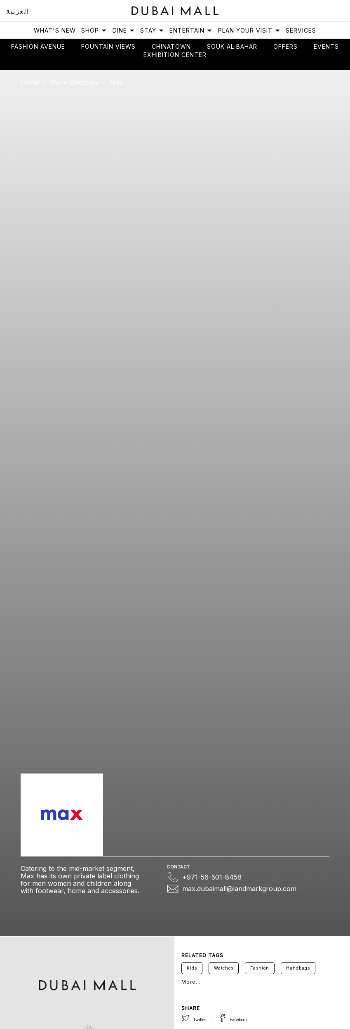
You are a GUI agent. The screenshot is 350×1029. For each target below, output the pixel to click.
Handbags (298, 967)
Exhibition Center (175, 54)
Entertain (190, 30)
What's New (55, 30)
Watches (223, 967)
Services (301, 30)
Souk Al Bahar (232, 46)
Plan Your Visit (249, 30)
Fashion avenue (38, 46)
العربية (17, 11)
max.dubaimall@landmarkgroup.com (239, 889)
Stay (152, 30)
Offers (285, 46)
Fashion (259, 967)
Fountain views (108, 46)
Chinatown (171, 46)
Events (326, 46)
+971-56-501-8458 (212, 877)
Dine (124, 30)
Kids (192, 967)
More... (191, 982)
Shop (94, 30)
